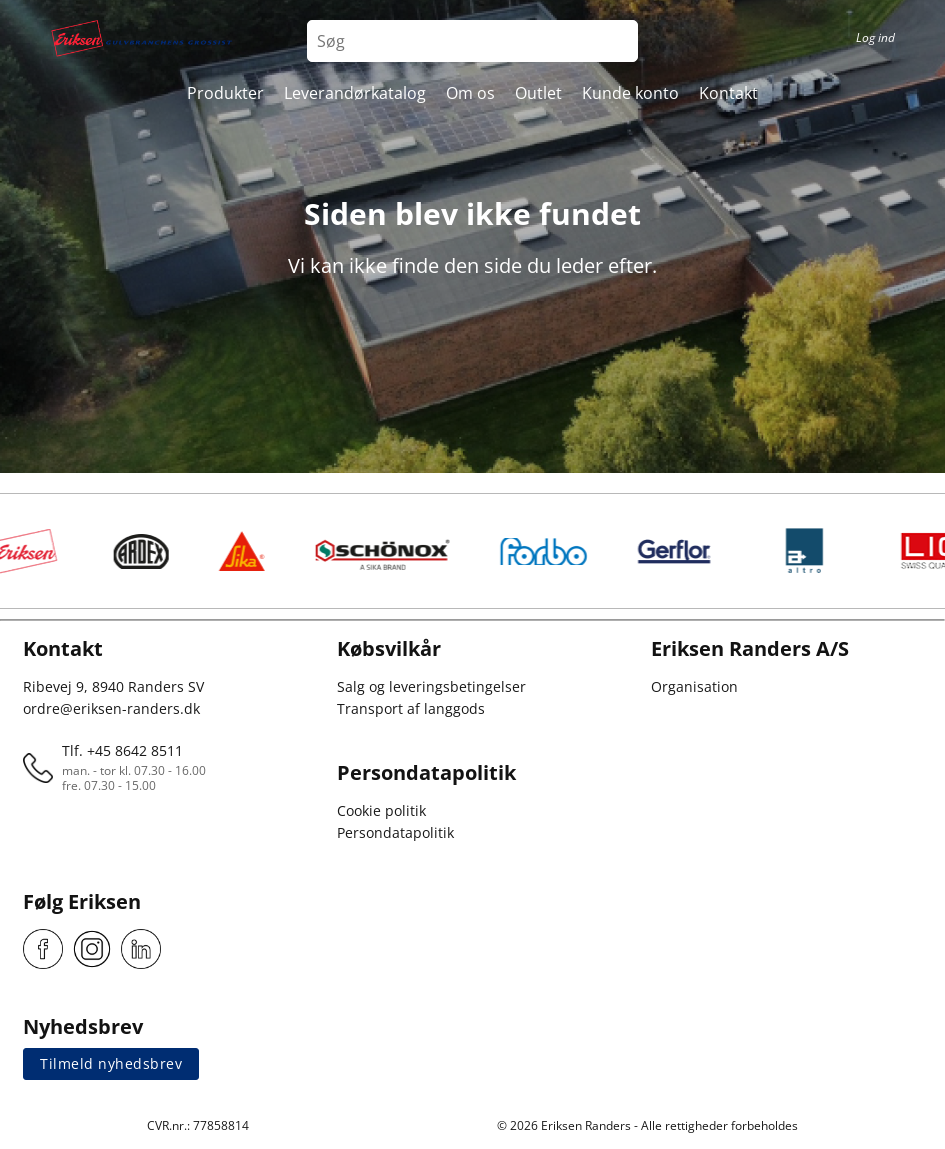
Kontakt (728, 93)
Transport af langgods (411, 708)
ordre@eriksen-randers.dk (111, 708)
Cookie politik (381, 810)
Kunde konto (630, 93)
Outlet (538, 93)
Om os (470, 93)
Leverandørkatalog (355, 93)
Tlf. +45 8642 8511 (122, 750)
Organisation (694, 686)
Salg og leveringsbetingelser (431, 686)
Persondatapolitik (395, 832)
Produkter (225, 93)
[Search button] (617, 41)
